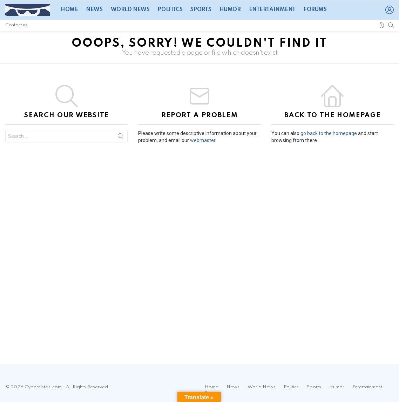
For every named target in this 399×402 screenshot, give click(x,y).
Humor (230, 10)
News (94, 10)
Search (121, 137)
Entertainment (272, 10)
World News (130, 10)
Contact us (16, 25)
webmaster (202, 140)
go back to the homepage (328, 133)
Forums (315, 10)
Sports (200, 10)
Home (69, 10)
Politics (169, 10)
